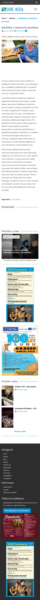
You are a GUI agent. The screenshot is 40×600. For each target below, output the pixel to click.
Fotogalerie (7, 478)
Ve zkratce (15, 237)
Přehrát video (21, 390)
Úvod (4, 18)
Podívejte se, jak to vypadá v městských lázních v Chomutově (17, 251)
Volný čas (6, 470)
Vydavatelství (7, 487)
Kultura (5, 462)
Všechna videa (20, 431)
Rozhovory (7, 465)
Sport (5, 459)
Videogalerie (7, 476)
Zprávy (12, 18)
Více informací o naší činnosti (17, 510)
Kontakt (6, 490)
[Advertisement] (20, 70)
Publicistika (7, 468)
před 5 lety (21, 31)
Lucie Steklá (9, 31)
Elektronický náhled (9, 492)
